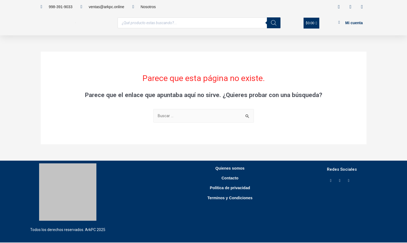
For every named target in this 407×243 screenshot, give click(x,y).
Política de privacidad (230, 195)
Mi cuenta (354, 23)
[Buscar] (273, 22)
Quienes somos (230, 170)
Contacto (230, 182)
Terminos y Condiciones (229, 207)
